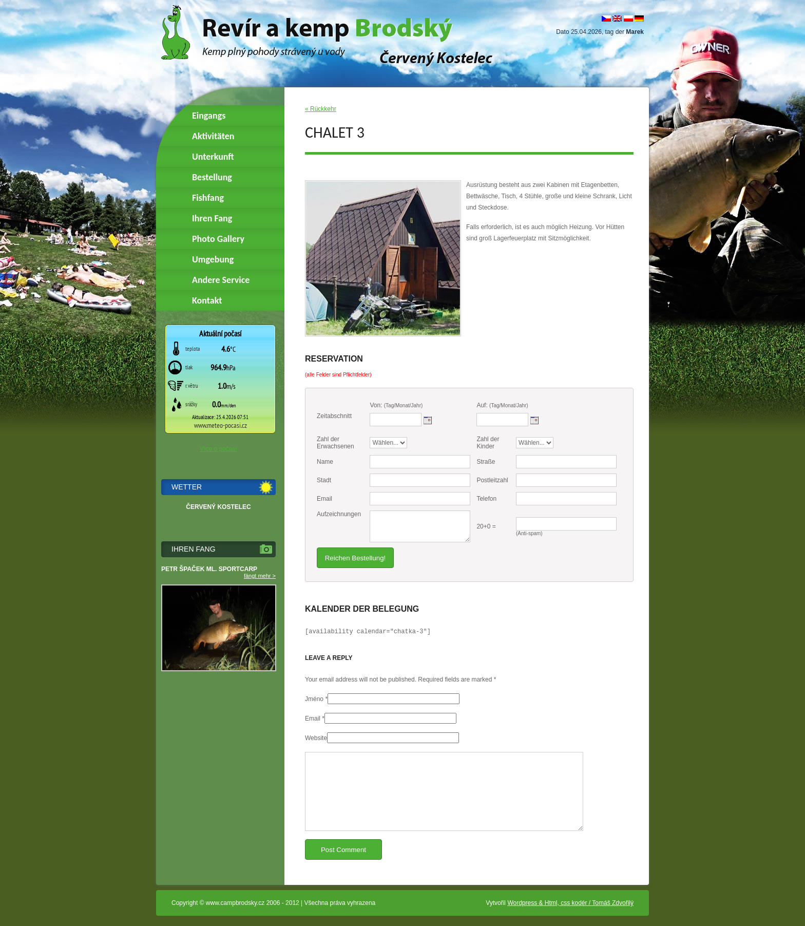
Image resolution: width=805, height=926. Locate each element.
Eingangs (208, 115)
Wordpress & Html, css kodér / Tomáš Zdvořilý (570, 902)
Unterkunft (213, 156)
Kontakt (207, 300)
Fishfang (208, 197)
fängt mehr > (260, 576)
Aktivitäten (213, 136)
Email (312, 718)
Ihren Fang (212, 218)
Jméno (314, 699)
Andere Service (221, 280)
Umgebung (213, 259)
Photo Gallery (218, 238)
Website (316, 738)
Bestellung (212, 177)
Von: (396, 405)
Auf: (502, 405)
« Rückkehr (320, 108)
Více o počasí (218, 448)
